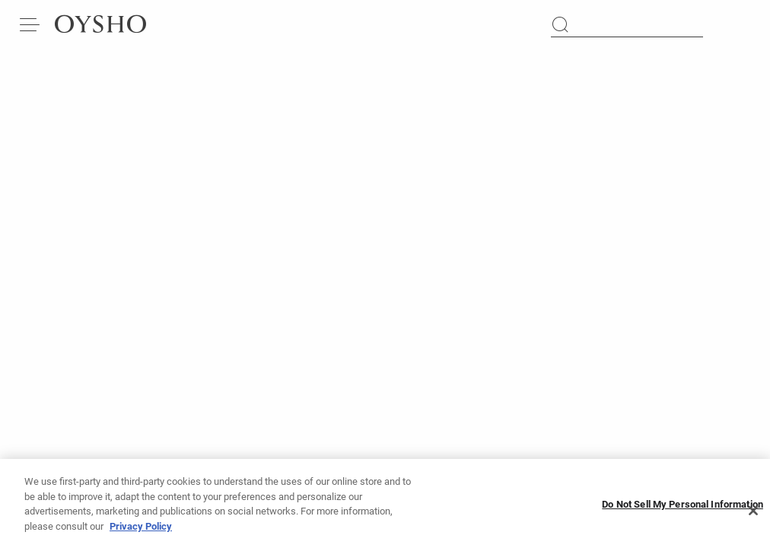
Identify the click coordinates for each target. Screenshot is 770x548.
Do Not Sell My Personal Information (682, 510)
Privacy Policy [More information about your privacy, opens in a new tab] (141, 532)
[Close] (753, 517)
